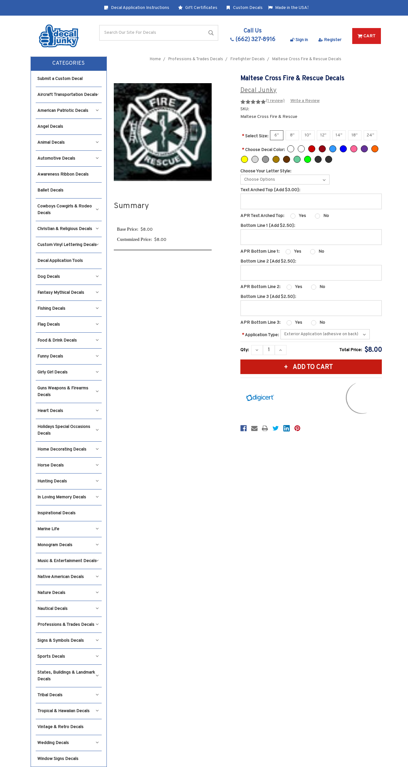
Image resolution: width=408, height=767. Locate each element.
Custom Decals (244, 8)
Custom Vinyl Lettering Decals (68, 245)
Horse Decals (68, 465)
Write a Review (305, 101)
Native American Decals (68, 577)
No (326, 216)
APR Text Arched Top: (262, 216)
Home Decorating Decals (68, 449)
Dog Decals (68, 276)
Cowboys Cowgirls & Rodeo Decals (68, 210)
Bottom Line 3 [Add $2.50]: (268, 297)
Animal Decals (68, 142)
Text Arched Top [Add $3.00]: (270, 190)
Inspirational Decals (56, 513)
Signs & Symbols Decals (68, 640)
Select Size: (255, 136)
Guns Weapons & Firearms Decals (68, 392)
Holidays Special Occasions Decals (68, 430)
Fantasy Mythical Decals (68, 292)
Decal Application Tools (60, 261)
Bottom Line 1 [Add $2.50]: (267, 225)
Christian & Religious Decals (68, 229)
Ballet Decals (50, 190)
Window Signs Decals (57, 759)
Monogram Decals (68, 545)
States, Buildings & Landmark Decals (68, 676)
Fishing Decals (68, 308)
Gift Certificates (197, 8)
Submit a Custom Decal (60, 79)
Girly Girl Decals (68, 372)
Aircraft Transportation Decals (68, 95)
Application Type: (260, 335)
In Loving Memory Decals (68, 497)
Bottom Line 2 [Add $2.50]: (268, 261)
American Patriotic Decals (68, 110)
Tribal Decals (68, 695)
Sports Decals (68, 656)
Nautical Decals (68, 608)
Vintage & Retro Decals (60, 727)
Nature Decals (68, 593)
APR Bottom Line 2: (260, 287)
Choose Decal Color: (263, 150)
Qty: (244, 350)
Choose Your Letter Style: (265, 171)
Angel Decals (50, 126)
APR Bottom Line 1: (260, 251)
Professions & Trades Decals (68, 624)
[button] (69, 63)
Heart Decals (68, 411)
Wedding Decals (68, 743)
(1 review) (275, 101)
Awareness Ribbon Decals (63, 174)
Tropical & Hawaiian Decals (68, 711)
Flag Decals (68, 324)
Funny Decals (68, 356)
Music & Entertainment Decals (68, 561)
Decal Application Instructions (136, 8)
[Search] (158, 33)
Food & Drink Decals (68, 340)
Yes (302, 216)
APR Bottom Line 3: (260, 322)
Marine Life (68, 529)
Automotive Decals (68, 158)
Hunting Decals (68, 481)
